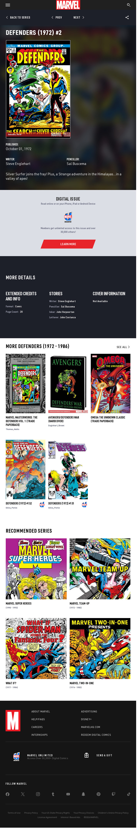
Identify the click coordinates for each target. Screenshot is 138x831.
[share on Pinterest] (98, 795)
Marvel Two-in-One (82, 683)
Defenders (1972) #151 (61, 503)
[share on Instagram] (38, 795)
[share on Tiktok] (129, 795)
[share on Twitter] (23, 795)
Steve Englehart (18, 163)
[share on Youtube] (68, 795)
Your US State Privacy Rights (55, 812)
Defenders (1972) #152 (19, 503)
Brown (61, 425)
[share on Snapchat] (83, 795)
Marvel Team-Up (79, 603)
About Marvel (40, 711)
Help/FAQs (38, 719)
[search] (129, 5)
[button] (6, 5)
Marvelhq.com (90, 727)
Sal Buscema (76, 163)
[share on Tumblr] (53, 795)
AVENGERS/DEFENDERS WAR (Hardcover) (63, 419)
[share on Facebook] (7, 795)
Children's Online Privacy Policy (113, 812)
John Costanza (68, 317)
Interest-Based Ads (70, 817)
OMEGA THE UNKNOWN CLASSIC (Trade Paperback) (108, 419)
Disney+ (86, 719)
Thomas (9, 429)
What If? (11, 683)
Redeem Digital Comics (96, 734)
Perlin (14, 507)
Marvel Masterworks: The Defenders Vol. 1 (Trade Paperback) (21, 421)
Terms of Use (14, 812)
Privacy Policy (31, 812)
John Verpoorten (65, 311)
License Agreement (47, 817)
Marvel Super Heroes (18, 603)
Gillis (8, 507)
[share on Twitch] (113, 795)
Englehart (53, 425)
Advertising (89, 711)
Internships (39, 734)
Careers (37, 727)
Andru (16, 429)
